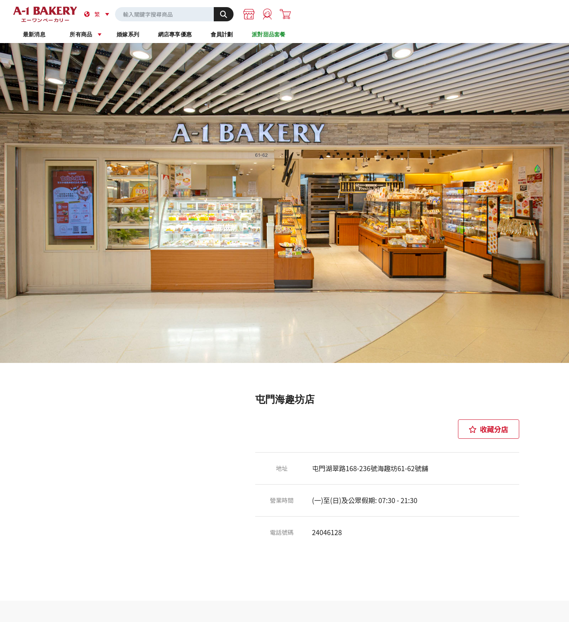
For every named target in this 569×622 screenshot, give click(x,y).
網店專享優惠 (316, 35)
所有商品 (191, 35)
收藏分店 (488, 424)
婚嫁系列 (253, 35)
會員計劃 (378, 35)
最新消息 (128, 35)
